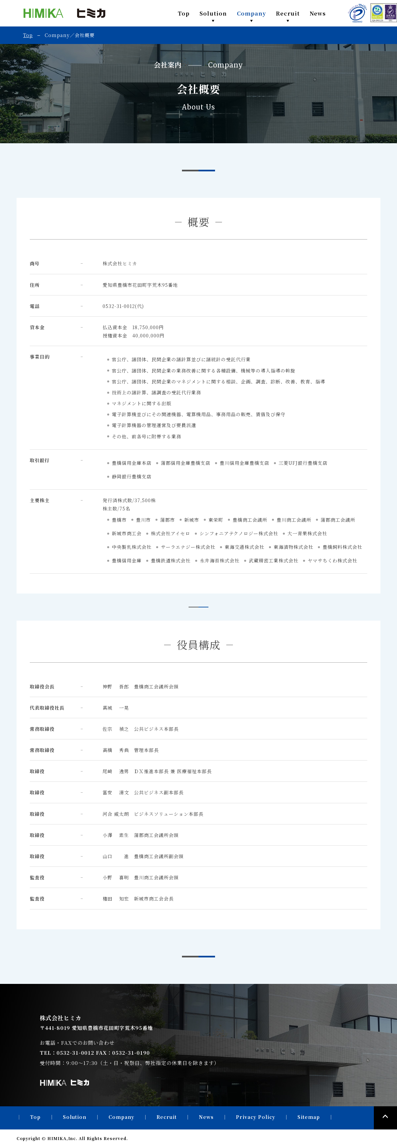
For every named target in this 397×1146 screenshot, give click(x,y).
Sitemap (308, 1117)
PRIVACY (357, 13)
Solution (213, 13)
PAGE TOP (385, 1117)
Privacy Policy (255, 1117)
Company (251, 13)
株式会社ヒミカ (64, 13)
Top (184, 13)
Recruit (288, 13)
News (318, 13)
